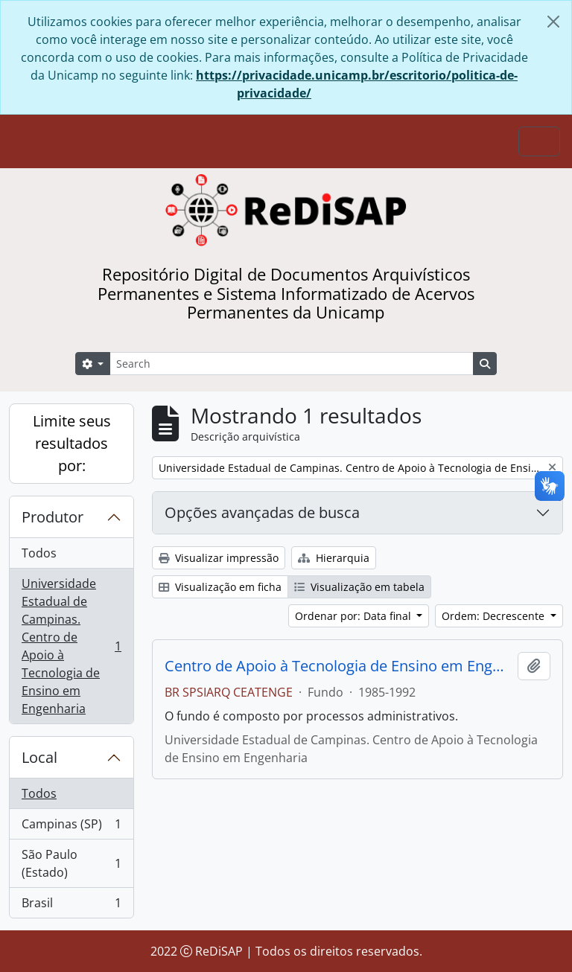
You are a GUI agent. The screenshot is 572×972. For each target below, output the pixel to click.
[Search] (291, 363)
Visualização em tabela (359, 587)
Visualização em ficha (220, 587)
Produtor (52, 517)
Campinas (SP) (71, 827)
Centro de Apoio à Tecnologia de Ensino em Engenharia (338, 666)
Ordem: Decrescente (494, 616)
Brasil (71, 906)
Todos (39, 553)
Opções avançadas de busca (262, 512)
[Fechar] (553, 21)
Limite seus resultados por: (72, 443)
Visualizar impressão (219, 558)
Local (39, 757)
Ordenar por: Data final (354, 616)
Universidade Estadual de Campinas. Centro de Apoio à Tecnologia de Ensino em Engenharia (71, 646)
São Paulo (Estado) (71, 863)
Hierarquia (333, 558)
